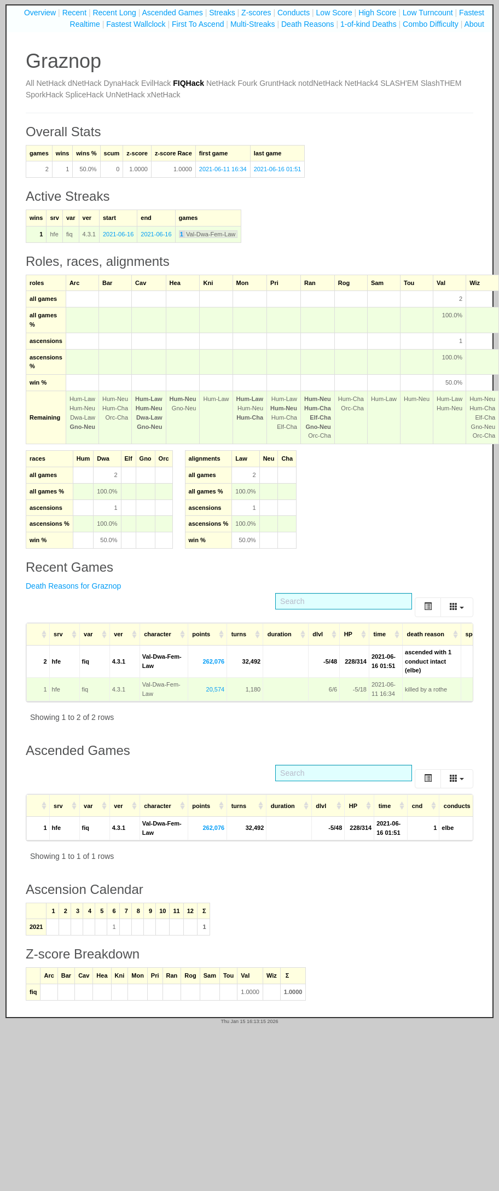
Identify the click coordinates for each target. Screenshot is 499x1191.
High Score (377, 12)
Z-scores (256, 12)
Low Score (334, 12)
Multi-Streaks (252, 24)
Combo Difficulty (431, 24)
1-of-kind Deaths (368, 24)
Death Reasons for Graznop (73, 586)
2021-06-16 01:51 (277, 169)
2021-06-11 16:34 (223, 169)
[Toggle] (428, 607)
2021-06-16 (118, 234)
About (474, 24)
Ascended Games (172, 12)
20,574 (215, 689)
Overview (40, 12)
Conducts (293, 12)
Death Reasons (307, 24)
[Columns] (456, 607)
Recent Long (114, 12)
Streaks (222, 12)
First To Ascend (198, 24)
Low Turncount (428, 12)
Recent (74, 12)
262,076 (213, 661)
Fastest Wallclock (135, 24)
